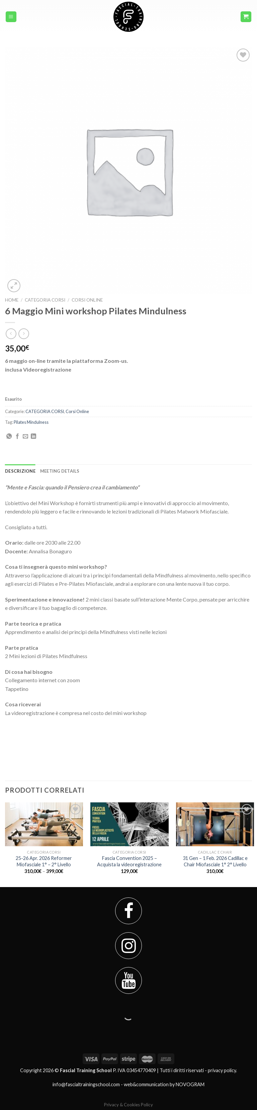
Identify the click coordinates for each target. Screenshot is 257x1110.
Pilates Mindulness (31, 422)
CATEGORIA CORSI (45, 300)
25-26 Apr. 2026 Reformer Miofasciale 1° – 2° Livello (44, 861)
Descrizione (20, 471)
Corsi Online (87, 300)
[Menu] (11, 16)
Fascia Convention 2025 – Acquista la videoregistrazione (129, 861)
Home (11, 300)
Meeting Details (60, 471)
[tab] (20, 471)
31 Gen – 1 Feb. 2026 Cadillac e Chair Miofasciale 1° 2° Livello (215, 861)
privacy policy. (222, 1070)
